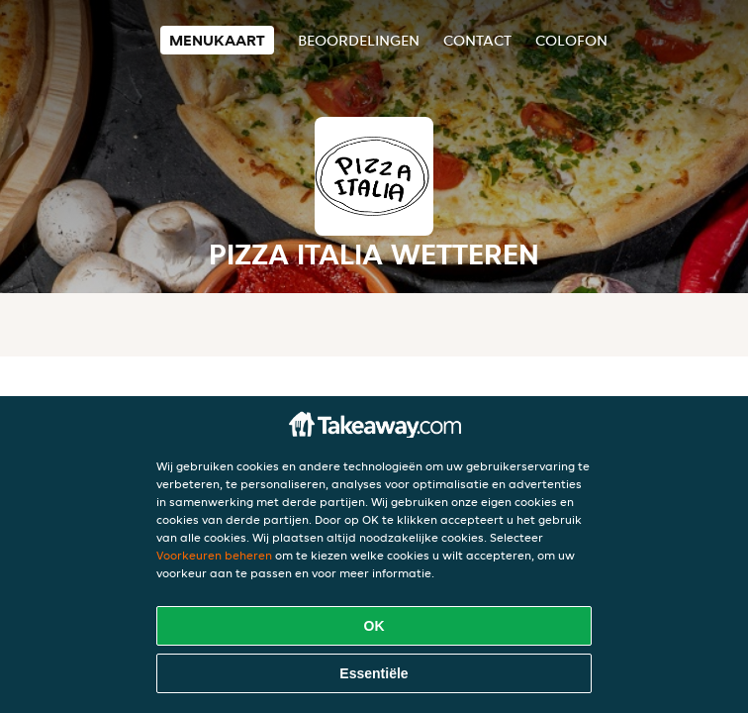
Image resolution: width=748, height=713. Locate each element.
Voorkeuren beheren (214, 555)
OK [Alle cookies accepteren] (374, 626)
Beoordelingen (359, 40)
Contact (477, 40)
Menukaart (217, 40)
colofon (571, 40)
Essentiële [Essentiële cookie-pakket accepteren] (373, 673)
